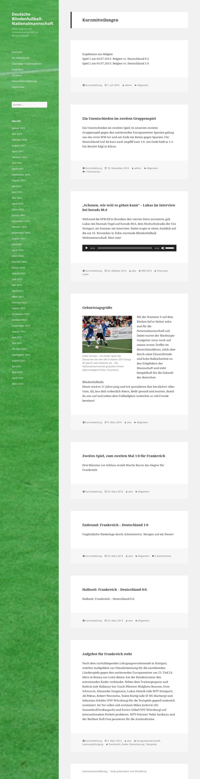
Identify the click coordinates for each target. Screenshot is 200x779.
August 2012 (19, 331)
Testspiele (151, 744)
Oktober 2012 (19, 319)
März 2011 (18, 383)
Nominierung (136, 744)
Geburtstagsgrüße (97, 307)
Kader (125, 744)
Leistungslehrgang (92, 744)
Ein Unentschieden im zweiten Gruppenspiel (119, 118)
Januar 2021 (18, 128)
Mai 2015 (17, 197)
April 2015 (17, 203)
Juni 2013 (17, 279)
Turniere (17, 75)
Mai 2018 (17, 133)
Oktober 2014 (19, 226)
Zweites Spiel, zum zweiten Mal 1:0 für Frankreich (123, 456)
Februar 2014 (19, 261)
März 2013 (18, 296)
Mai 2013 (17, 285)
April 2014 (17, 250)
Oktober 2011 (19, 348)
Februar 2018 (19, 139)
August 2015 (19, 180)
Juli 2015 (16, 186)
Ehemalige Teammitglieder (27, 63)
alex (134, 270)
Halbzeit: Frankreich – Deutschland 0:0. (115, 589)
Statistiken (17, 69)
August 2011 (19, 360)
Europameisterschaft (148, 740)
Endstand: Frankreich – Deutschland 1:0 (115, 525)
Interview (162, 270)
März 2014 (18, 256)
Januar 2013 (18, 308)
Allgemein (143, 85)
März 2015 (18, 209)
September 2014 (21, 232)
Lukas (85, 274)
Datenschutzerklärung (24, 81)
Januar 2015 (18, 215)
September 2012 (21, 325)
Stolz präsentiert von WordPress (129, 771)
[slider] (125, 248)
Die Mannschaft (20, 57)
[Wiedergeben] (86, 248)
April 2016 (17, 168)
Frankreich (114, 744)
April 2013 (17, 290)
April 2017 (17, 151)
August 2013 (19, 273)
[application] (129, 248)
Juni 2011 (17, 372)
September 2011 (21, 354)
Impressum (18, 86)
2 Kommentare (163, 556)
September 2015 (21, 174)
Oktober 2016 (19, 157)
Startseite (17, 52)
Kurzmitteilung (93, 85)
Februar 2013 (19, 302)
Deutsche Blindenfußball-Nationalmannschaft (32, 18)
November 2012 (21, 314)
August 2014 (19, 238)
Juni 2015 (17, 192)
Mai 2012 (17, 343)
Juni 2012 (17, 337)
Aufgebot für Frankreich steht (107, 654)
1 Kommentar (92, 171)
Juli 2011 (16, 366)
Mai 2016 (17, 163)
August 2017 (19, 145)
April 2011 (17, 378)
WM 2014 (146, 270)
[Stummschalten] (162, 248)
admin (128, 85)
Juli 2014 (16, 244)
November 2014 (21, 221)
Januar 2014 (18, 267)
